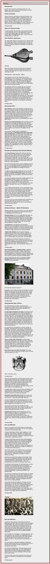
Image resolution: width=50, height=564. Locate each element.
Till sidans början (8, 26)
